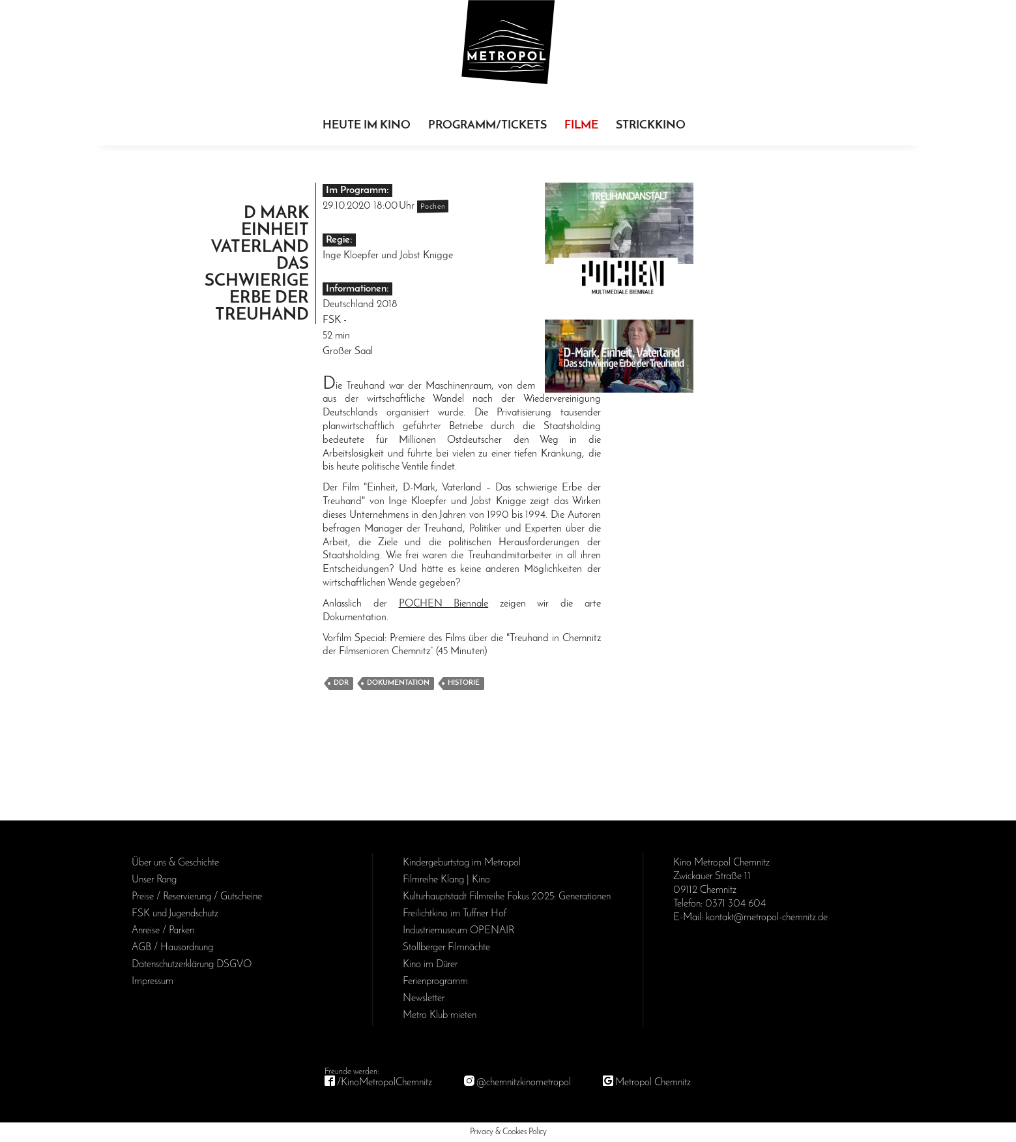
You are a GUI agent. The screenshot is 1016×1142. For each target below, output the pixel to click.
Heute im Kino (367, 125)
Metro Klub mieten (439, 1015)
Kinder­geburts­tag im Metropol (462, 863)
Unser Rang (154, 880)
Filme (581, 125)
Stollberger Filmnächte (446, 947)
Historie (464, 683)
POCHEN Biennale (444, 604)
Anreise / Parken (163, 930)
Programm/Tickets (487, 125)
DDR (341, 683)
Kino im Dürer (430, 964)
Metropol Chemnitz (653, 1082)
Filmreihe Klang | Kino (446, 880)
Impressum (152, 981)
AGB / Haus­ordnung (172, 947)
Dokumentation (398, 683)
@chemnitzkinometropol (523, 1082)
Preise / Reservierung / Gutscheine (197, 897)
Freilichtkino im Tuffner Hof (454, 914)
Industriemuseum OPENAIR (458, 930)
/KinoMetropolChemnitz (384, 1082)
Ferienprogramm (435, 981)
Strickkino (651, 125)
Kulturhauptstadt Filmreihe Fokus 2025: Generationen (507, 897)
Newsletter (423, 998)
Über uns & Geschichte (175, 863)
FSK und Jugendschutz (175, 914)
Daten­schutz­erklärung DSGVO (192, 964)
